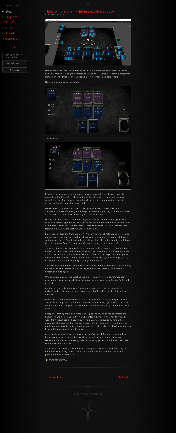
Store (9, 28)
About (9, 33)
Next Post (123, 377)
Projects (11, 17)
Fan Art (10, 22)
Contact (11, 38)
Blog (8, 11)
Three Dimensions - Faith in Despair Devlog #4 (80, 11)
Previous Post (55, 377)
